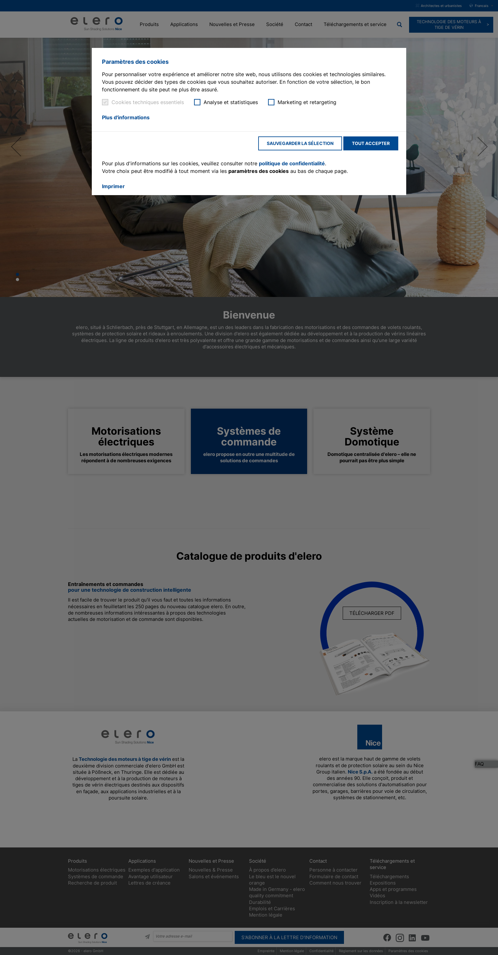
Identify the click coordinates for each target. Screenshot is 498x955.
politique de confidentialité (292, 163)
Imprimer (113, 186)
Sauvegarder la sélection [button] (300, 143)
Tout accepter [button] (371, 143)
